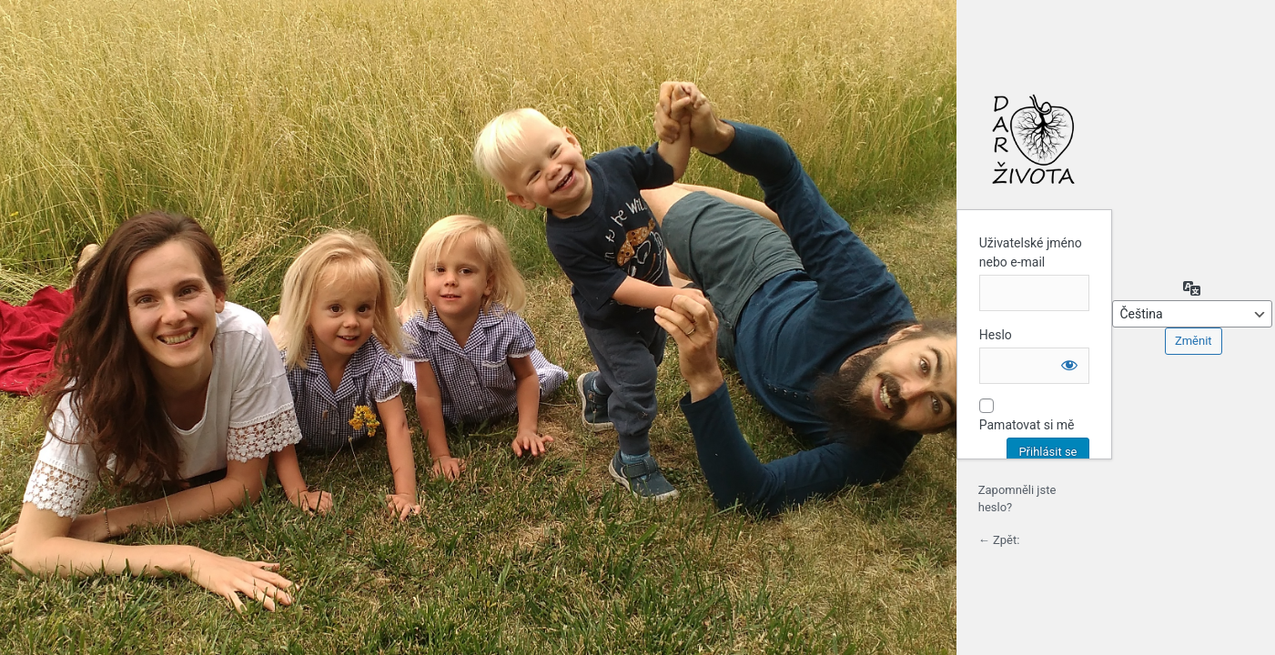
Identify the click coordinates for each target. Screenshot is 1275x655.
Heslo (995, 335)
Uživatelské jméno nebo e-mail (1030, 252)
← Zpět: (999, 540)
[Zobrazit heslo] (1069, 365)
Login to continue (1034, 139)
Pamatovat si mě (1027, 425)
